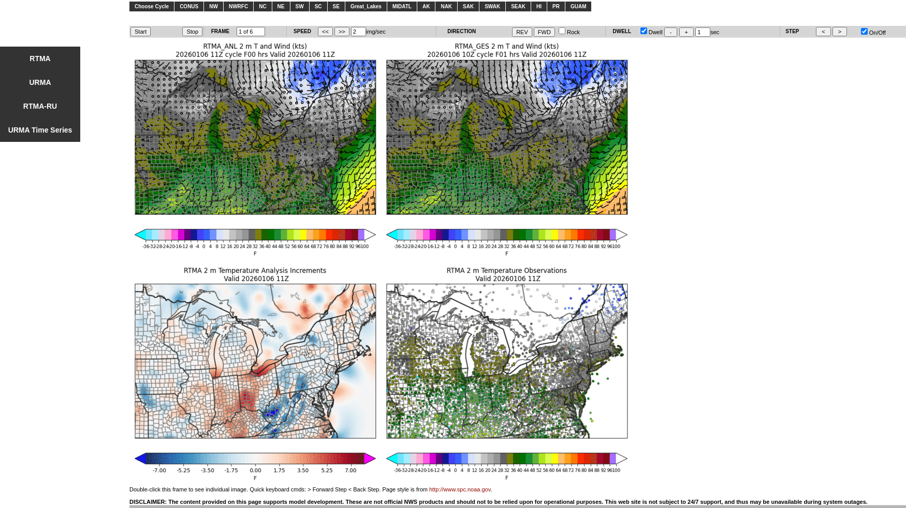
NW (213, 6)
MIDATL (402, 6)
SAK (468, 6)
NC (262, 6)
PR (556, 6)
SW (300, 6)
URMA (40, 82)
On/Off (873, 33)
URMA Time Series (40, 130)
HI (539, 6)
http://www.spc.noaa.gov (459, 489)
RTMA (40, 58)
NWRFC (238, 6)
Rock (569, 32)
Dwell (651, 32)
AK (426, 6)
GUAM (579, 6)
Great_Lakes (366, 6)
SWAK (492, 6)
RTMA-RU (40, 106)
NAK (446, 6)
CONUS (189, 6)
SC (318, 6)
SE (336, 6)
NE (281, 6)
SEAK (518, 6)
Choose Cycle (152, 6)
